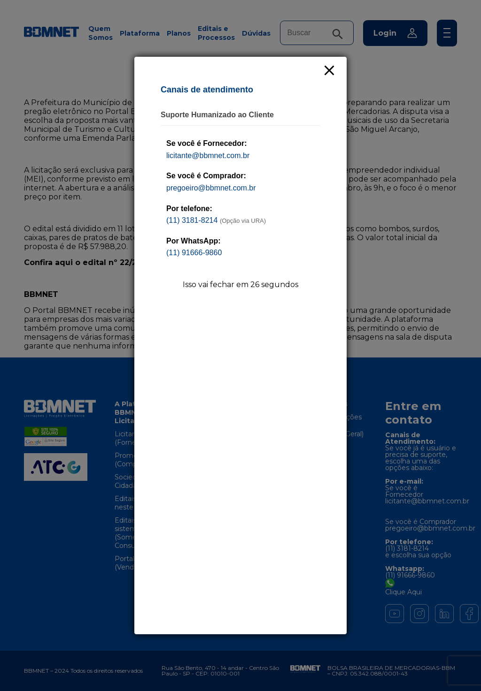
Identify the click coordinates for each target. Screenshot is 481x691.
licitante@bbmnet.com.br (207, 155)
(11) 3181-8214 (191, 220)
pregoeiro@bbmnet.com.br (211, 188)
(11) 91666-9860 (194, 253)
